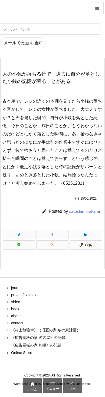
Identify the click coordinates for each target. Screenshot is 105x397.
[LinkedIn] (86, 234)
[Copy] (86, 245)
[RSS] (52, 245)
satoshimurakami (84, 211)
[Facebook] (53, 234)
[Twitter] (19, 234)
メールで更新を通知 (23, 43)
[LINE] (19, 245)
